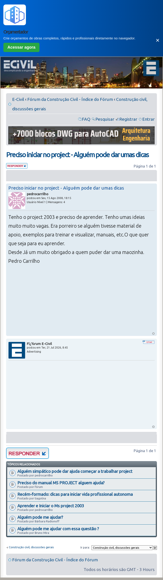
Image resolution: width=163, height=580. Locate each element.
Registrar (128, 119)
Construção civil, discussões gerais (31, 547)
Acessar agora (21, 47)
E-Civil (18, 99)
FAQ (86, 119)
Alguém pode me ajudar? (40, 517)
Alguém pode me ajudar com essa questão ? (58, 528)
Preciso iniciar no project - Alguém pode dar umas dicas (77, 155)
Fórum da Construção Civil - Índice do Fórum (70, 99)
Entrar (148, 119)
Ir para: (85, 547)
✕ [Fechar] (158, 40)
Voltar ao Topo (153, 333)
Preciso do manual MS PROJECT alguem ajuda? (61, 482)
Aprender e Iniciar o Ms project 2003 (50, 505)
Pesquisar (104, 119)
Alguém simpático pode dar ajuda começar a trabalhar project (74, 471)
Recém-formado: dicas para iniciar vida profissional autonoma (75, 494)
